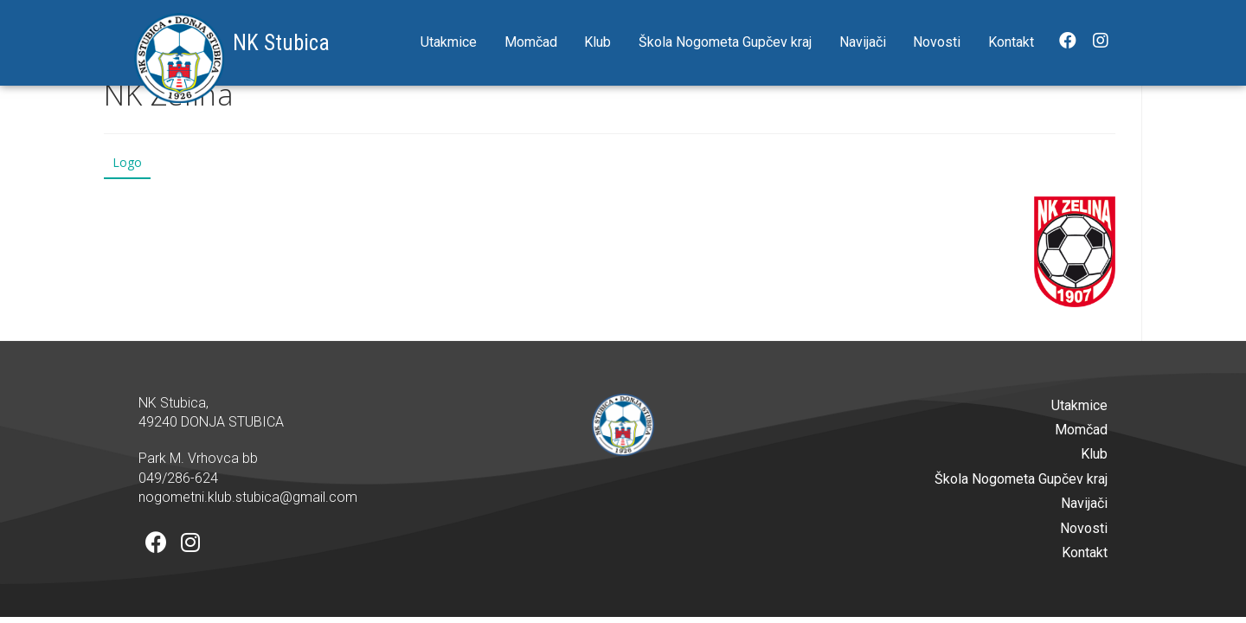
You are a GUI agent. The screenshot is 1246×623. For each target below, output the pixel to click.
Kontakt (1011, 42)
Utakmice (449, 42)
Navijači (862, 42)
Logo (127, 162)
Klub (597, 42)
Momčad (530, 42)
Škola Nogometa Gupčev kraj (725, 42)
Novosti (936, 42)
